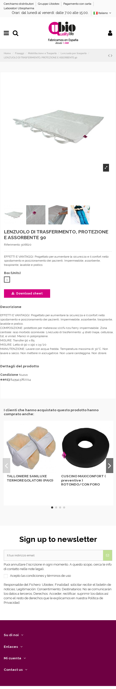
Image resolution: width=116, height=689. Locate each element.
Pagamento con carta (77, 3)
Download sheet (27, 293)
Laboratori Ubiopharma (19, 8)
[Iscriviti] (107, 555)
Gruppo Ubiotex (49, 3)
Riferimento (12, 244)
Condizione (9, 375)
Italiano (103, 13)
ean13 (5, 379)
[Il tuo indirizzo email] (53, 555)
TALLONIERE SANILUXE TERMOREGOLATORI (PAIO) (30, 478)
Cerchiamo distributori (19, 3)
